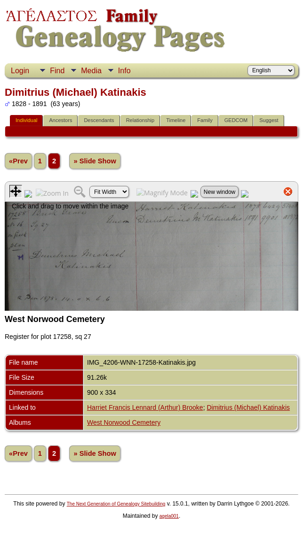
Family (204, 120)
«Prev (18, 161)
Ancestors (60, 120)
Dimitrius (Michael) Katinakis (248, 407)
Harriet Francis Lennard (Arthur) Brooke (145, 407)
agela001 (169, 516)
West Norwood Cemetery (123, 422)
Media (91, 71)
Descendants (99, 120)
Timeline (175, 120)
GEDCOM (236, 120)
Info (124, 71)
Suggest (268, 120)
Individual (26, 120)
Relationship (140, 120)
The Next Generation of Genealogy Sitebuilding (116, 503)
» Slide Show (94, 161)
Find (57, 71)
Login (20, 71)
